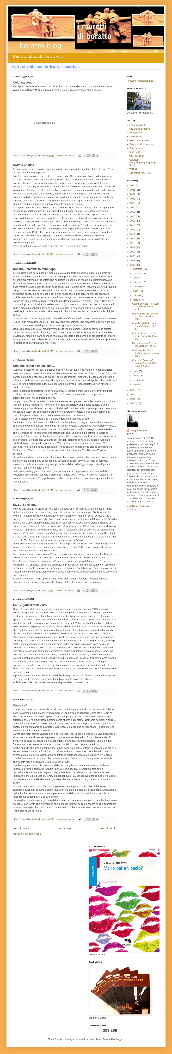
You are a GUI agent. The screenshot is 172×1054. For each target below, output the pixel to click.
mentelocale (135, 132)
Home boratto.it (137, 125)
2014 (133, 234)
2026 (133, 185)
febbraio (137, 380)
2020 (133, 207)
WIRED (133, 169)
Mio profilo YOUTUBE (140, 173)
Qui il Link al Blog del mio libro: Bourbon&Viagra (45, 66)
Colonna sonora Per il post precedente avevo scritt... (145, 306)
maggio (137, 300)
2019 (133, 212)
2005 (133, 394)
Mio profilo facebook (139, 128)
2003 (133, 403)
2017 (133, 220)
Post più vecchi (108, 828)
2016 (133, 225)
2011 (133, 247)
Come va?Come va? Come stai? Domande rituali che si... (144, 363)
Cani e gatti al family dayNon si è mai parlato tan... (145, 353)
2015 (133, 229)
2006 (133, 390)
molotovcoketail (94, 1039)
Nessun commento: (66, 155)
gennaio (137, 384)
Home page (65, 828)
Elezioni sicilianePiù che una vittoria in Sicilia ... (144, 344)
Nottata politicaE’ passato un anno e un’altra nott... (145, 316)
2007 (133, 265)
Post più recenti (22, 828)
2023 (133, 198)
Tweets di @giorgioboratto (140, 80)
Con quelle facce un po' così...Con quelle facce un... (145, 336)
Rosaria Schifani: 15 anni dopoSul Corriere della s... (145, 326)
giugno (136, 295)
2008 (133, 260)
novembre (138, 273)
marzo (136, 375)
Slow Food (134, 152)
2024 (133, 194)
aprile (136, 371)
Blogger (119, 1039)
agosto (136, 286)
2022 (133, 203)
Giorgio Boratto (138, 430)
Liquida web (135, 136)
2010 (133, 251)
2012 (133, 243)
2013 (133, 238)
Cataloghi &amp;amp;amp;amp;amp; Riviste (142, 162)
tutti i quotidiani (137, 156)
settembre (138, 282)
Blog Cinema (135, 148)
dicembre (138, 269)
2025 (133, 189)
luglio (136, 291)
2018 (133, 216)
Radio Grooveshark (139, 140)
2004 (133, 399)
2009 (133, 256)
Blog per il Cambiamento (141, 144)
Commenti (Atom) (32, 833)
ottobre (136, 277)
